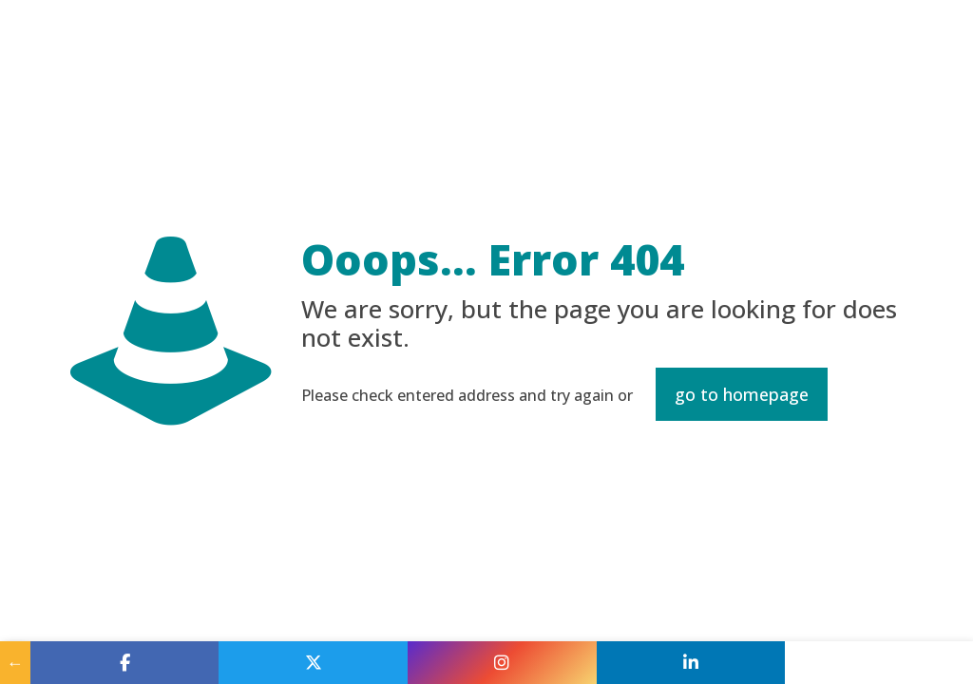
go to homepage (742, 394)
